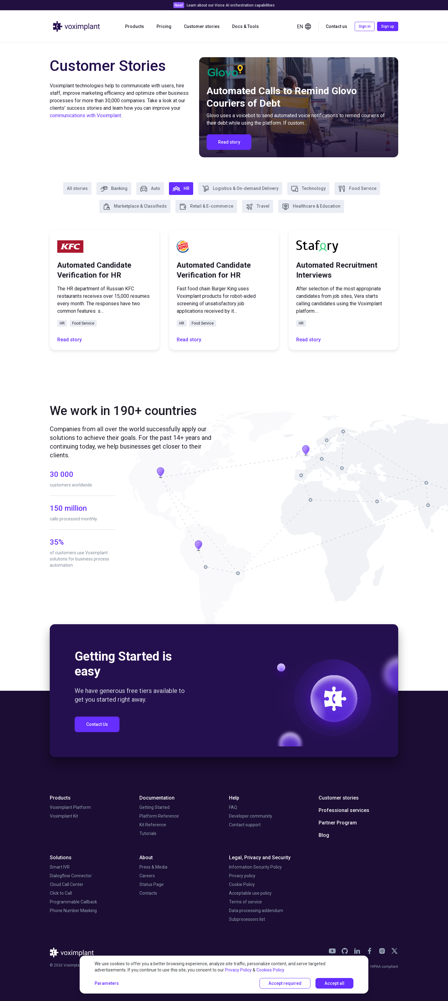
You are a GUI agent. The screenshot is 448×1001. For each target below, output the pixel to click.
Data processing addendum (256, 910)
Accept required (284, 983)
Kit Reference (152, 824)
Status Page (151, 884)
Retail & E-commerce (206, 206)
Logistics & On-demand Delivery (240, 188)
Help (234, 798)
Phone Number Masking (73, 910)
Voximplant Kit (64, 816)
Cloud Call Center (66, 884)
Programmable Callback (73, 901)
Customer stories (202, 26)
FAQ (233, 807)
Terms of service (245, 901)
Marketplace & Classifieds (135, 206)
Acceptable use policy (250, 893)
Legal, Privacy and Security (260, 857)
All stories (77, 188)
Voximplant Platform (70, 807)
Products (134, 26)
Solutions (61, 857)
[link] (224, 5)
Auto (150, 188)
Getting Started (154, 807)
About (146, 857)
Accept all (334, 983)
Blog (324, 835)
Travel (257, 206)
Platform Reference (159, 816)
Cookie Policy (242, 884)
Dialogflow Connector (71, 875)
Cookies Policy (270, 969)
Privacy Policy (238, 969)
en (304, 26)
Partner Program (338, 823)
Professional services (344, 810)
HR (181, 188)
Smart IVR (60, 867)
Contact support (245, 824)
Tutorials (147, 833)
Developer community (250, 816)
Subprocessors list (247, 919)
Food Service (357, 188)
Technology (308, 188)
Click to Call (61, 893)
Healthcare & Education (311, 206)
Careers (147, 875)
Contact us (336, 26)
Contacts (148, 893)
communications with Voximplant (85, 115)
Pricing (163, 26)
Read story (69, 340)
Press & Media (153, 867)
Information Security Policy (255, 867)
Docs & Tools (245, 26)
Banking (114, 188)
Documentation (157, 798)
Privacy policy (242, 875)
